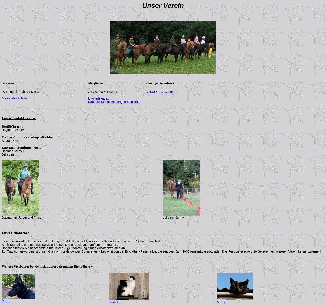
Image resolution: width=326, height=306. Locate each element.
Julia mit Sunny (173, 217)
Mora (18, 299)
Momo (235, 301)
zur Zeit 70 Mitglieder (102, 91)
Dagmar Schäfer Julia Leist (13, 152)
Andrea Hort (10, 140)
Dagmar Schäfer (13, 130)
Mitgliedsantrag (98, 98)
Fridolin (129, 301)
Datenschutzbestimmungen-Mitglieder (114, 102)
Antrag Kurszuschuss (160, 91)
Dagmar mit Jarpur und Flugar (22, 217)
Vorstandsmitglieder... (16, 98)
